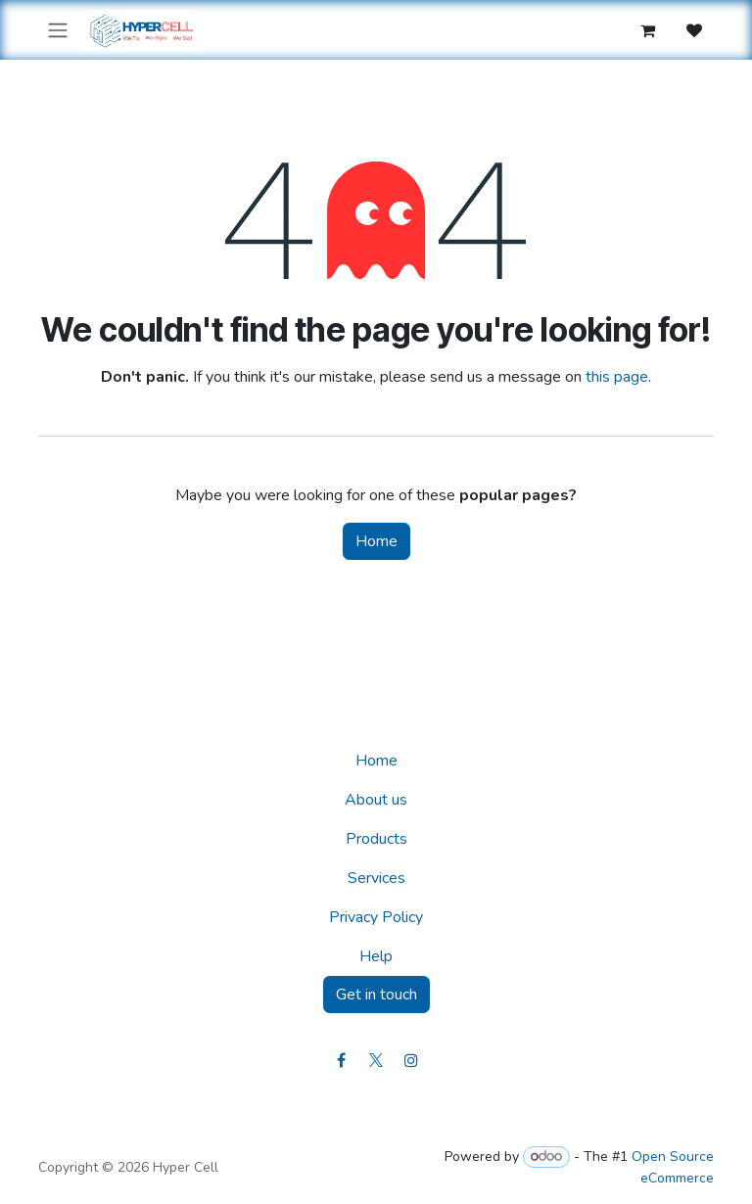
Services (376, 878)
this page (617, 377)
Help (376, 956)
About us (376, 799)
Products (376, 839)
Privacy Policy (376, 917)
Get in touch (376, 994)
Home (376, 541)
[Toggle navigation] (57, 30)
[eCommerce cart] (647, 30)
